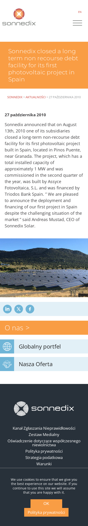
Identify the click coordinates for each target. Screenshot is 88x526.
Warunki (44, 464)
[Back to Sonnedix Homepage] (19, 16)
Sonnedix (15, 97)
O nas (14, 327)
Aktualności (36, 97)
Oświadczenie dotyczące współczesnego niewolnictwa (44, 443)
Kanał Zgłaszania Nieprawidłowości (44, 428)
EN (79, 12)
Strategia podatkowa (44, 457)
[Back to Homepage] (44, 408)
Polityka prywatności (44, 451)
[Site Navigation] (77, 23)
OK (46, 503)
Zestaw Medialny (44, 434)
